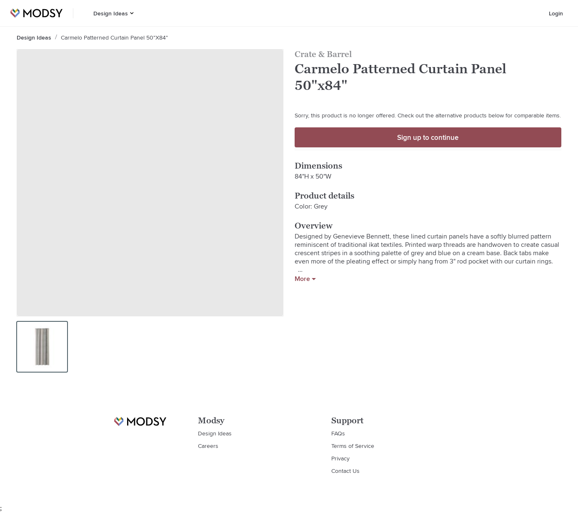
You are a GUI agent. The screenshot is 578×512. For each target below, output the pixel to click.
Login (556, 13)
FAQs (338, 433)
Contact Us (345, 471)
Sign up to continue (427, 137)
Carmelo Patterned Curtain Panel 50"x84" (114, 37)
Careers (208, 446)
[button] (132, 13)
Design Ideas (110, 13)
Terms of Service (352, 446)
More (305, 279)
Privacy (340, 458)
